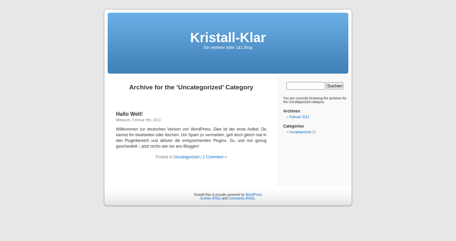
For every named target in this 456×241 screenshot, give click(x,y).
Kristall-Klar (228, 37)
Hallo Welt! (129, 114)
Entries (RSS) (211, 198)
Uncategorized (186, 157)
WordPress (253, 194)
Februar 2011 (299, 117)
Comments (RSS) (241, 198)
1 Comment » (215, 157)
